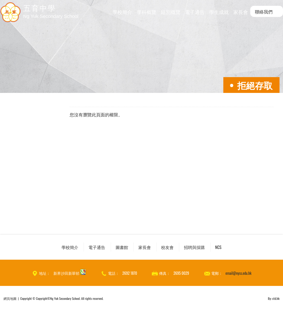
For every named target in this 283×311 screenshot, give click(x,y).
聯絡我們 (264, 11)
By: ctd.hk (274, 298)
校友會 (167, 247)
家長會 (240, 11)
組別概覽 (170, 11)
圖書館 (122, 247)
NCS (218, 247)
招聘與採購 (194, 247)
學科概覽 (146, 11)
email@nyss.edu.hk (238, 273)
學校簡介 (122, 11)
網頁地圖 (9, 298)
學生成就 (219, 11)
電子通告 (195, 11)
